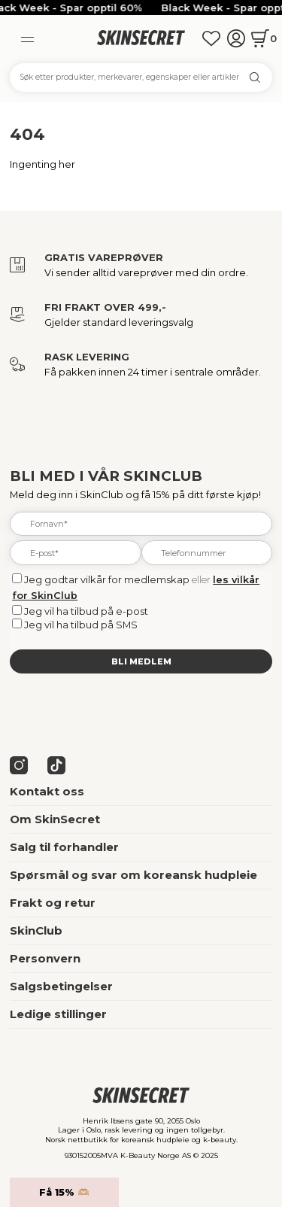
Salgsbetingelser (61, 986)
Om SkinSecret (55, 819)
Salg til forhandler (64, 847)
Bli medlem (141, 661)
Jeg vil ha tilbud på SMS (81, 625)
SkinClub (36, 931)
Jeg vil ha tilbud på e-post (86, 611)
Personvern (45, 958)
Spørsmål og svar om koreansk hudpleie (133, 875)
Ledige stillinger (58, 1014)
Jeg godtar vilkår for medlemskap (107, 579)
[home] (140, 38)
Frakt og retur (53, 903)
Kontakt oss (47, 791)
